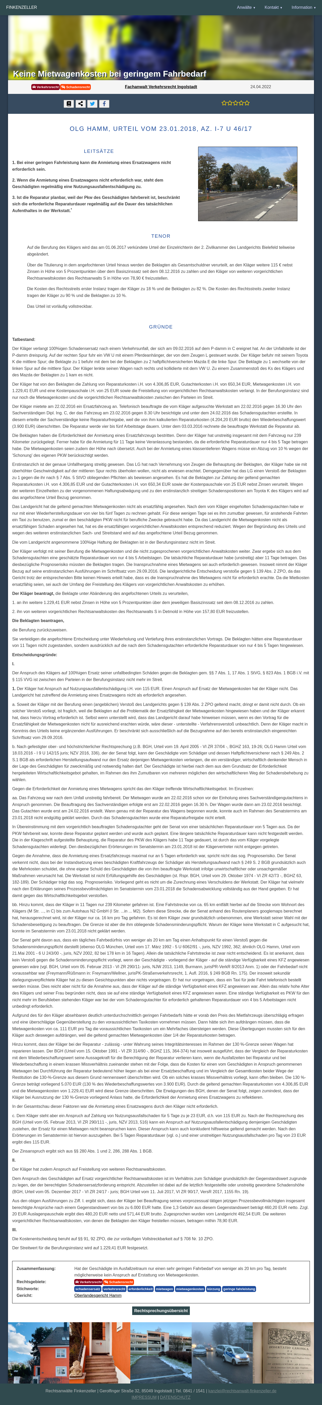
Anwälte (244, 7)
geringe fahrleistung (239, 1289)
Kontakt (272, 7)
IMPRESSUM (144, 1397)
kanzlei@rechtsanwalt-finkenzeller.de (242, 1391)
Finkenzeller (21, 7)
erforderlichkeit (141, 1289)
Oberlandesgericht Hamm (97, 1295)
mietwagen (164, 1289)
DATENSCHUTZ (175, 1397)
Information (301, 7)
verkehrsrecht (114, 1289)
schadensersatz (87, 1289)
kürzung (213, 1289)
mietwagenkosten (190, 1289)
